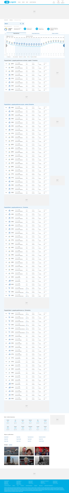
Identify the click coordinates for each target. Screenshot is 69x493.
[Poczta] (54, 2)
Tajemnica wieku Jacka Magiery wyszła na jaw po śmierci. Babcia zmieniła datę (26, 462)
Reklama (14, 485)
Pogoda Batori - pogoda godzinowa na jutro (14, 104)
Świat (27, 2)
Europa (23, 2)
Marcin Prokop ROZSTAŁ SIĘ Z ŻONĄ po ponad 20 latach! (25, 453)
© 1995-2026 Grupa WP (7, 485)
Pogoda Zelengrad (41, 441)
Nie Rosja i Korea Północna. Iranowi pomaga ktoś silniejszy (10, 463)
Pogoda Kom (29, 441)
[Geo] (23, 23)
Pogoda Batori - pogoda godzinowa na (13, 207)
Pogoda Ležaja (6, 441)
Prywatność (22, 485)
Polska (19, 2)
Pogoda (13, 2)
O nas (18, 485)
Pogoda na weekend (55, 33)
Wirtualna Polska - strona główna (7, 2)
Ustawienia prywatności (29, 485)
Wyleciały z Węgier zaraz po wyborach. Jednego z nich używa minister (10, 453)
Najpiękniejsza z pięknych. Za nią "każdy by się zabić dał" (41, 463)
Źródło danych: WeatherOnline (49, 485)
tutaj (22, 491)
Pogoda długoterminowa (35, 33)
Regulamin (35, 485)
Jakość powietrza (33, 2)
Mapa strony (41, 485)
